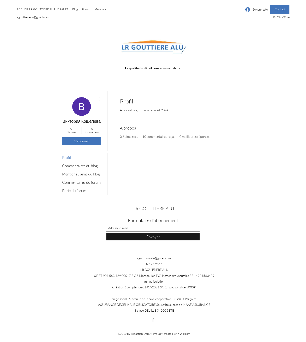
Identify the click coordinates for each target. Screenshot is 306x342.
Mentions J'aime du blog (81, 174)
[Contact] (279, 9)
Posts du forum (74, 190)
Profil (66, 157)
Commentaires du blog (80, 165)
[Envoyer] (153, 236)
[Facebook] (153, 320)
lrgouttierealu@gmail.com (32, 17)
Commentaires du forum (81, 182)
